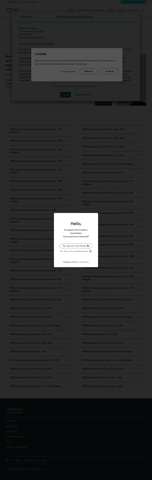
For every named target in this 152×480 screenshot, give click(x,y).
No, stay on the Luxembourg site (76, 251)
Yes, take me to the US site (76, 246)
